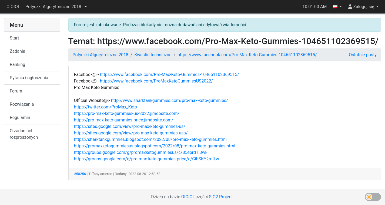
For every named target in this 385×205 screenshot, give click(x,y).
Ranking (17, 64)
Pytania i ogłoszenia (29, 77)
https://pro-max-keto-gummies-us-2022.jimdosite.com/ (127, 113)
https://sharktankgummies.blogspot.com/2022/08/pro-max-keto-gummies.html (150, 139)
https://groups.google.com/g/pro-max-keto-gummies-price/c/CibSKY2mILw (146, 158)
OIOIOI (12, 6)
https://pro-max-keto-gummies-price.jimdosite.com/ (123, 120)
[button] (56, 7)
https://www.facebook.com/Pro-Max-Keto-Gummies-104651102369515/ (247, 54)
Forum (16, 91)
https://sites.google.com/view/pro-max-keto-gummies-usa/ (131, 132)
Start (14, 38)
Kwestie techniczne (153, 54)
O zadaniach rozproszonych (24, 134)
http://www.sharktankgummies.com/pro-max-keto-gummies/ (169, 100)
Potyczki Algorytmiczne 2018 (100, 54)
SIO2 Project (221, 196)
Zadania (17, 51)
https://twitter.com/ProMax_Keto (105, 107)
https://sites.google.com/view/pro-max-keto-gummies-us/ (129, 126)
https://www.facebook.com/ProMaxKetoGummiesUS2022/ (156, 81)
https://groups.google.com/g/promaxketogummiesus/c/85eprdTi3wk (140, 152)
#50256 (80, 174)
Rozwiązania (22, 104)
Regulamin (20, 117)
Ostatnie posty (363, 54)
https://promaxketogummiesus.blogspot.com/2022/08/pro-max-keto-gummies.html (154, 145)
